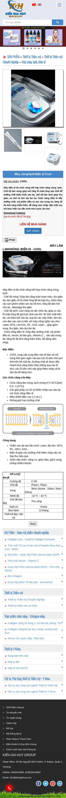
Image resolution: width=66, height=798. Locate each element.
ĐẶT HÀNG (33, 230)
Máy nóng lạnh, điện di (34, 62)
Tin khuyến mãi (13, 712)
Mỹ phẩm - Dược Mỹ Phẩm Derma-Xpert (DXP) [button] (34, 554)
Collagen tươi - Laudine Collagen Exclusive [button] (31, 539)
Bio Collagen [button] (15, 576)
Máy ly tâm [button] (14, 662)
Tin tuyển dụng (13, 718)
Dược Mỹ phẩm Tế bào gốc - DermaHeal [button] (30, 582)
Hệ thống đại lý (13, 733)
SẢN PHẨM (13, 56)
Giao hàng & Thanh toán (18, 739)
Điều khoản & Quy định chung (21, 744)
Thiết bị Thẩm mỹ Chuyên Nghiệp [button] (26, 599)
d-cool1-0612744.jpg (19, 216)
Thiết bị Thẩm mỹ (32, 56)
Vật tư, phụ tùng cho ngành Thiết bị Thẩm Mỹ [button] (33, 685)
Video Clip (11, 723)
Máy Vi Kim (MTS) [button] (18, 668)
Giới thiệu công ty (15, 707)
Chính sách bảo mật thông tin (21, 749)
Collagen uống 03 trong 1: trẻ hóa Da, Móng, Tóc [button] (34, 623)
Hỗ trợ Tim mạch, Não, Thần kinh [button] (26, 638)
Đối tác (9, 728)
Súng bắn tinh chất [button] (18, 655)
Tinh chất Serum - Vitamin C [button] (23, 560)
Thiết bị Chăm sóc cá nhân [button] (22, 605)
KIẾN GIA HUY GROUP (19, 755)
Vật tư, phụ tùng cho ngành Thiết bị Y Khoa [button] (31, 691)
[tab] (33, 539)
